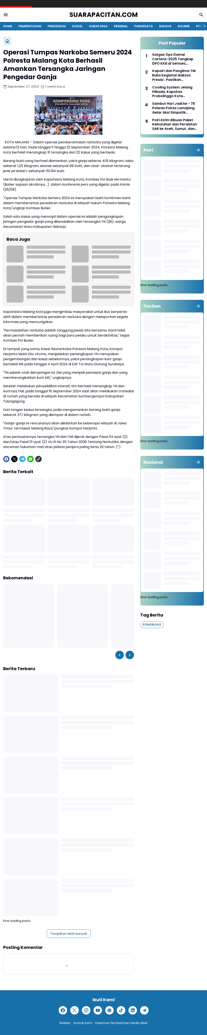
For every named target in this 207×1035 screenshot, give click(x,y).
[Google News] (109, 1010)
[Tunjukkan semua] (198, 150)
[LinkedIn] (132, 1010)
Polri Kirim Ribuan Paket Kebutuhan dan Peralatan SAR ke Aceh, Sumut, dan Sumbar (174, 124)
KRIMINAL (121, 26)
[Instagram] (86, 1010)
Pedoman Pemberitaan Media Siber (121, 1023)
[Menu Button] (5, 15)
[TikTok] (121, 1010)
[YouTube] (98, 1010)
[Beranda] (7, 41)
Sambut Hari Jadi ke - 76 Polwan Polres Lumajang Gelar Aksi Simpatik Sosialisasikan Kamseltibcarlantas (173, 108)
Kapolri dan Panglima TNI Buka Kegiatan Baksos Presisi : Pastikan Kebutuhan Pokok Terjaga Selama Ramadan (174, 75)
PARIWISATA (143, 26)
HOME (7, 26)
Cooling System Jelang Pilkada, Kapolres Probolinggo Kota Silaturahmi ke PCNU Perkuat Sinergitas (172, 91)
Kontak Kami (83, 1023)
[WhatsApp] (30, 459)
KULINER (184, 26)
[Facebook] (6, 459)
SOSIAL (77, 26)
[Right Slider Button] (203, 26)
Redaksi (64, 1023)
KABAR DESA (98, 26)
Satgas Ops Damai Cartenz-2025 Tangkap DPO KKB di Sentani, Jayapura (172, 59)
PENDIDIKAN (57, 26)
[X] (14, 459)
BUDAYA (165, 26)
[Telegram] (22, 459)
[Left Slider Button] (119, 655)
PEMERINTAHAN (29, 26)
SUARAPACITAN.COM (103, 15)
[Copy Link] (38, 459)
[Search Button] (201, 15)
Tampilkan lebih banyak (68, 934)
